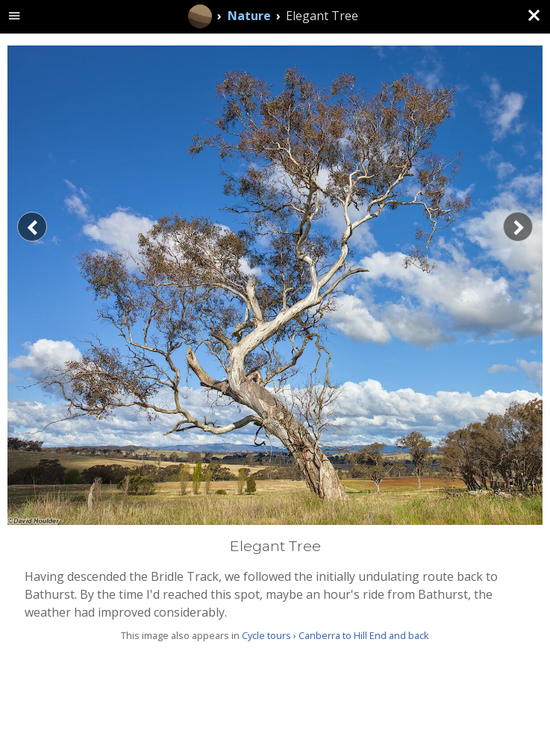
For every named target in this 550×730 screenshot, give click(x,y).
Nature (249, 15)
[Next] (518, 227)
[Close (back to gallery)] (534, 16)
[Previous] (32, 227)
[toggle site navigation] (14, 17)
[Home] (200, 16)
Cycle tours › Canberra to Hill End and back (335, 635)
